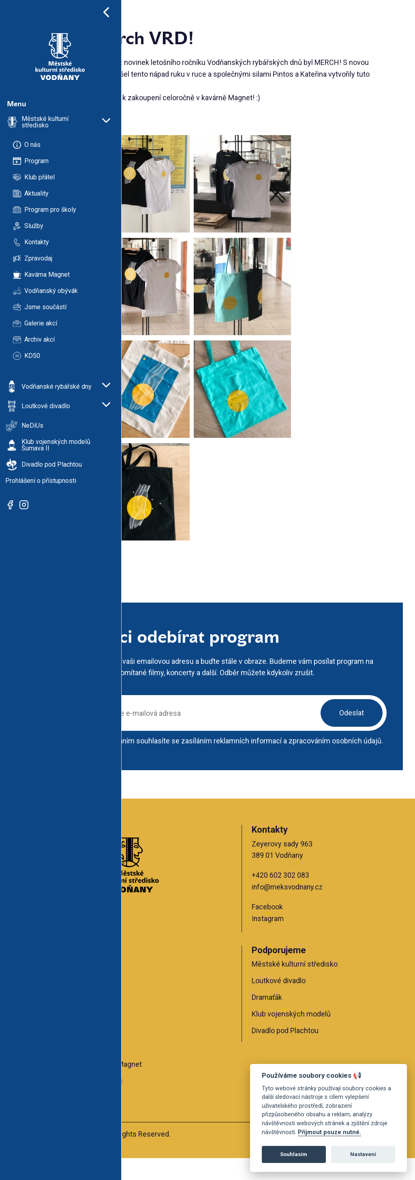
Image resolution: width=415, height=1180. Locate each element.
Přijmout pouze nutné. (329, 1132)
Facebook (294, 928)
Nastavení (363, 1154)
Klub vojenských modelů (317, 1035)
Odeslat (351, 724)
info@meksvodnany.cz (315, 908)
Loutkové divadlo (305, 1002)
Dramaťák (293, 1019)
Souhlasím (293, 1154)
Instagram (294, 940)
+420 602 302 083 (307, 897)
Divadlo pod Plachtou (311, 1052)
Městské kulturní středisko (321, 985)
